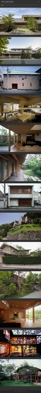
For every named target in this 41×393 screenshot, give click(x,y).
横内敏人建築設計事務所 (7, 2)
